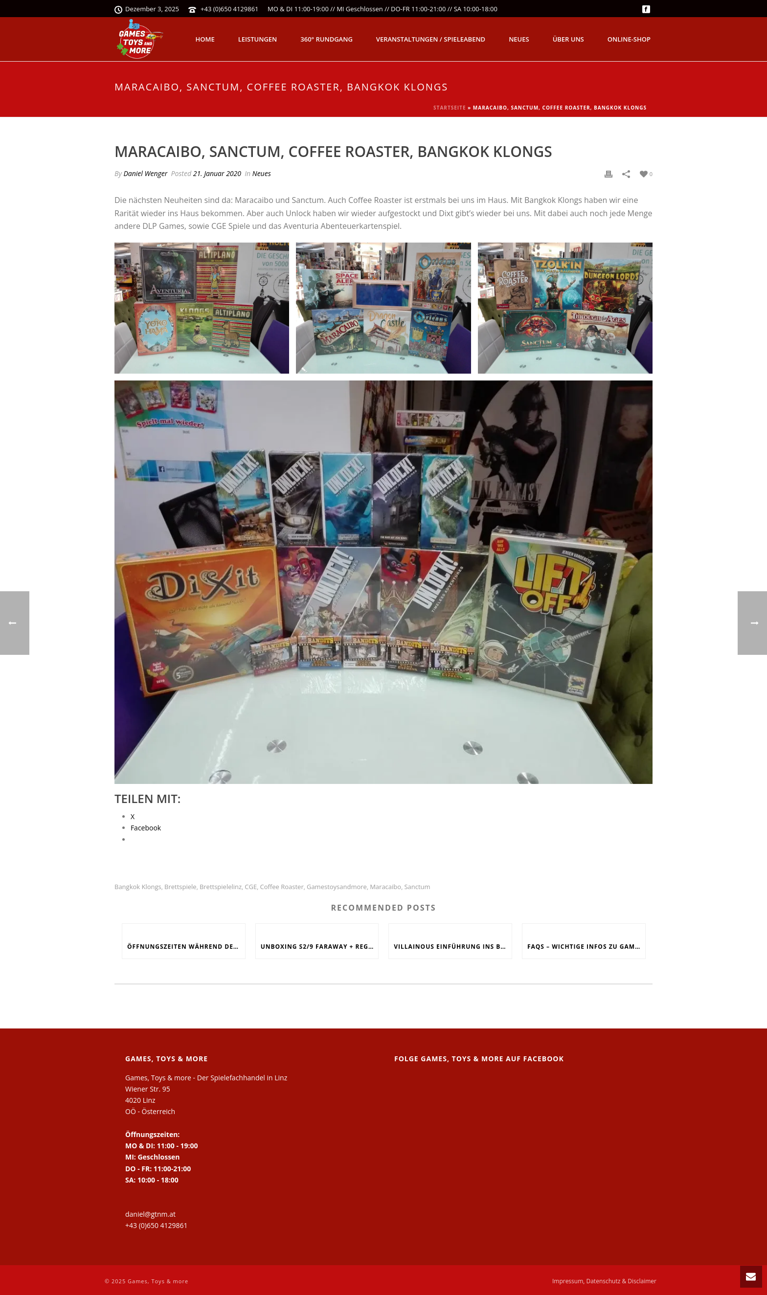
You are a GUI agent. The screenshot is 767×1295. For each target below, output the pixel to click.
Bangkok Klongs (137, 887)
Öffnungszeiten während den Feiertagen (186, 946)
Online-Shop (629, 39)
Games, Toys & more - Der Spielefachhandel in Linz (206, 1077)
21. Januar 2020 (217, 173)
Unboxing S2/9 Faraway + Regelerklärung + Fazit (320, 946)
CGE (251, 887)
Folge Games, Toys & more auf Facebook (479, 1058)
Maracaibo (385, 887)
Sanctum (417, 887)
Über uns (568, 39)
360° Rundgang (326, 39)
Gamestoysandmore (337, 887)
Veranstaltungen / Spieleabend (430, 39)
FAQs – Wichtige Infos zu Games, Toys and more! (586, 946)
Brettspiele (180, 887)
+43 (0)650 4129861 (230, 8)
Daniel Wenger (145, 173)
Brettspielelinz (221, 887)
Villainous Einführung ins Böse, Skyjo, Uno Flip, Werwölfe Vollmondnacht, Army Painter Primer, (453, 946)
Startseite (449, 107)
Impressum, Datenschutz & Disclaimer (604, 1281)
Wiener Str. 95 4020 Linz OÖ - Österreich (150, 1100)
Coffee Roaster (281, 887)
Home (205, 39)
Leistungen (257, 39)
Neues (519, 39)
